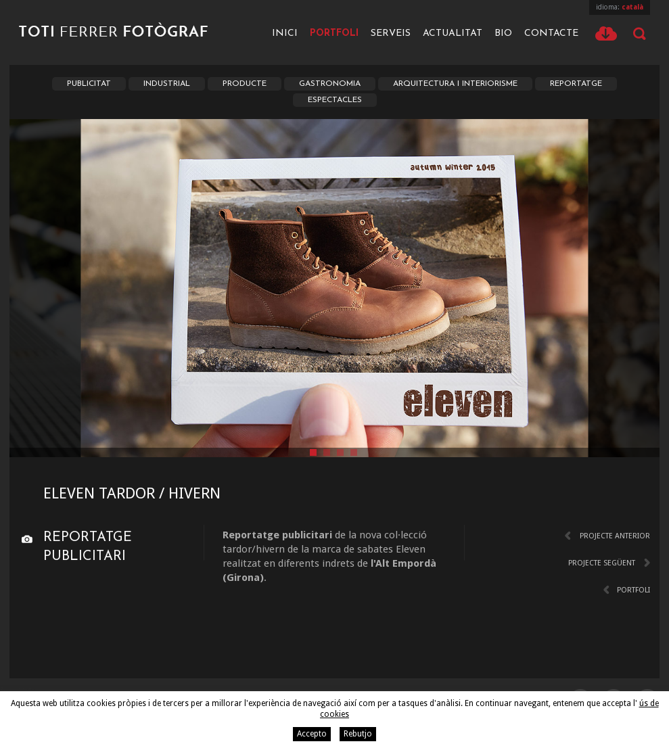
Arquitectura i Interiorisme (455, 84)
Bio (503, 33)
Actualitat (452, 33)
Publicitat (89, 84)
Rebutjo (358, 734)
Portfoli (334, 33)
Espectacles (335, 100)
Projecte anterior (615, 536)
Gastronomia (330, 84)
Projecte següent (601, 563)
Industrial (166, 84)
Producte (245, 84)
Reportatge (576, 84)
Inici (285, 33)
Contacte (551, 33)
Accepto (312, 734)
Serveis (391, 33)
